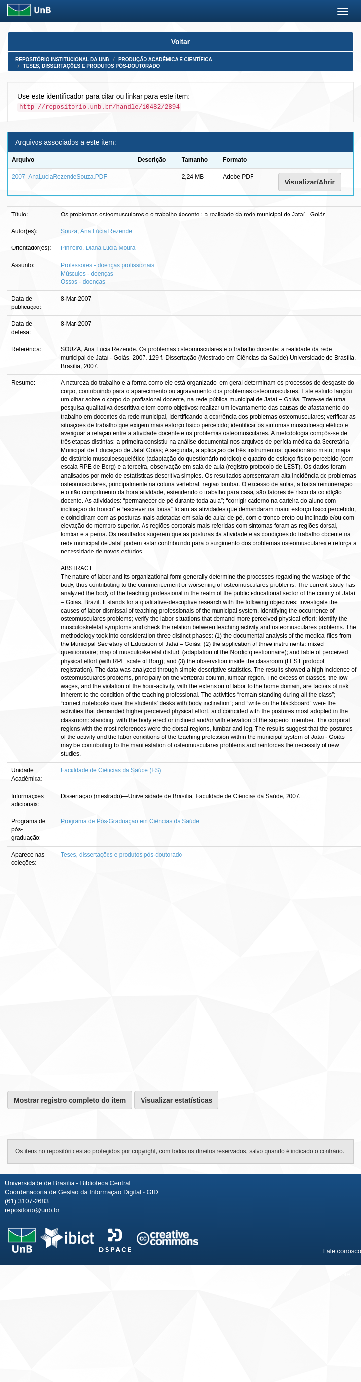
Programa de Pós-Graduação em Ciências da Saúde (130, 821)
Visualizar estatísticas (176, 1100)
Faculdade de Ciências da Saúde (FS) (111, 770)
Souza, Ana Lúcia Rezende (96, 231)
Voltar (180, 42)
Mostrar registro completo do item (70, 1100)
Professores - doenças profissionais (107, 265)
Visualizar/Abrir (310, 182)
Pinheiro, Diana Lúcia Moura (98, 248)
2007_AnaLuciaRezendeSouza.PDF (59, 176)
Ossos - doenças (83, 281)
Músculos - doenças (87, 273)
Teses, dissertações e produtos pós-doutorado (91, 66)
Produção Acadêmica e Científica (165, 59)
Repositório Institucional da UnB (62, 59)
